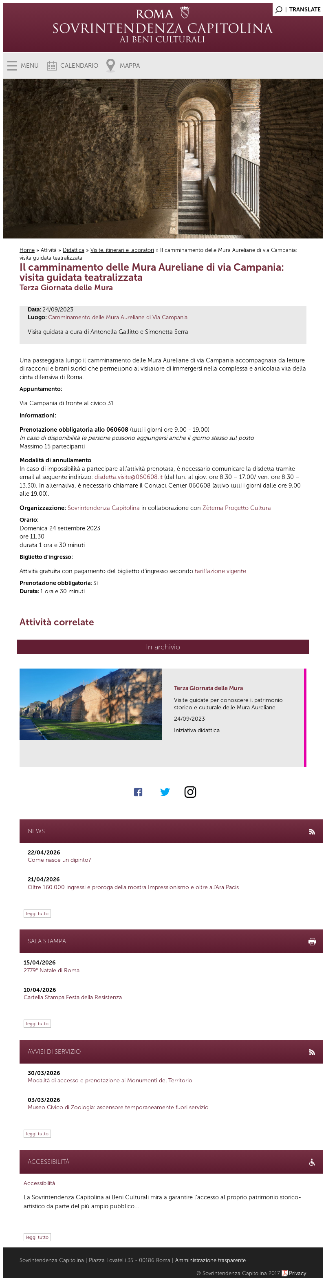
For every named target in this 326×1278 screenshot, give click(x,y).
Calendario (79, 65)
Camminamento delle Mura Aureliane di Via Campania (117, 317)
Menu (30, 65)
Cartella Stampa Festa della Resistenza (73, 997)
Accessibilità (39, 1183)
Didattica (73, 250)
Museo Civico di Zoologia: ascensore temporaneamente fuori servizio (118, 1107)
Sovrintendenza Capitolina (104, 508)
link (300, 758)
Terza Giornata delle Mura (208, 688)
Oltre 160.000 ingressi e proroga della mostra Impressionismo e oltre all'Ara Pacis (133, 887)
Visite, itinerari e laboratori (122, 250)
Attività (49, 250)
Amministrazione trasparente (210, 1260)
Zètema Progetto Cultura (237, 508)
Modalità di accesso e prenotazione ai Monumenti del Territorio (110, 1080)
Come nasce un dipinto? (59, 859)
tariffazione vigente (220, 571)
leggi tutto (37, 913)
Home (27, 250)
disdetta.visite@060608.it (129, 477)
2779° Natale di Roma (51, 970)
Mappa (130, 65)
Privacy (297, 1273)
